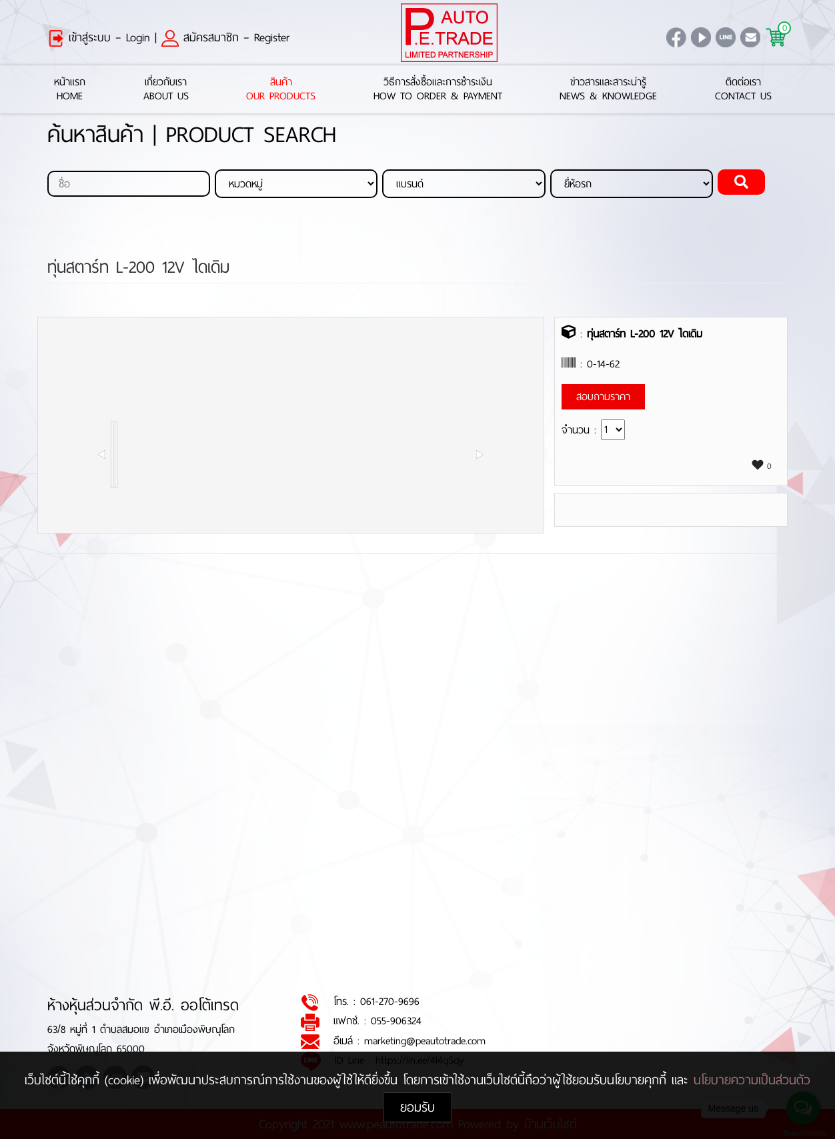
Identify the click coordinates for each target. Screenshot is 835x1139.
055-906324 (396, 1021)
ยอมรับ (417, 1107)
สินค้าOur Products (280, 89)
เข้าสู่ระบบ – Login (98, 37)
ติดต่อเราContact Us (743, 89)
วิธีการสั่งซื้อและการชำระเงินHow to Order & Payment (437, 89)
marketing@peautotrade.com (425, 1041)
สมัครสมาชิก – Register (225, 37)
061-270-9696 (390, 1002)
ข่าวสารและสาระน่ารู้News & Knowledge (608, 89)
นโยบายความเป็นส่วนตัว (752, 1080)
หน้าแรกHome (69, 89)
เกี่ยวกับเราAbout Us (166, 89)
